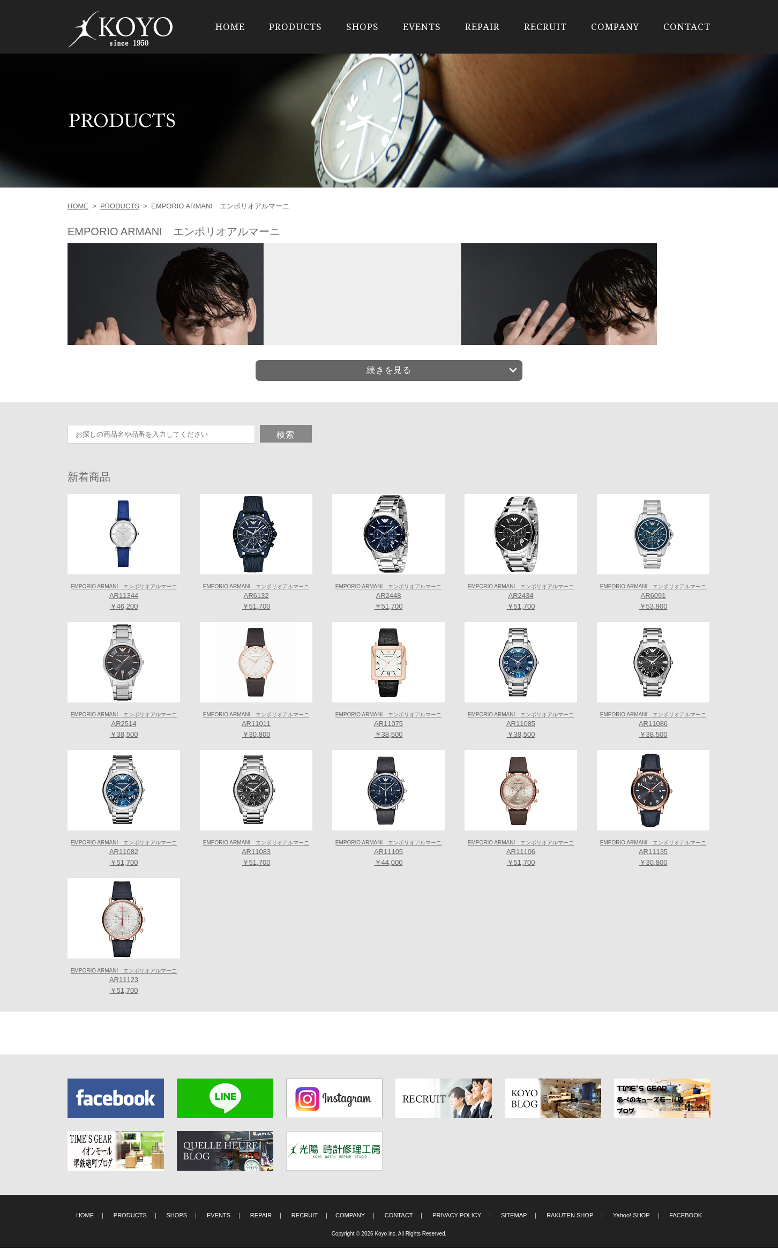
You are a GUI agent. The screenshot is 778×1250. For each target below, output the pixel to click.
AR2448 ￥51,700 (388, 599)
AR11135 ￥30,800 (653, 855)
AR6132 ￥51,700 (256, 599)
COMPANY (615, 26)
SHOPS (362, 26)
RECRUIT (545, 26)
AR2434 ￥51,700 (521, 599)
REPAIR (482, 26)
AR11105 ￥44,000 (388, 855)
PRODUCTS (295, 26)
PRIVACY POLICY (456, 1217)
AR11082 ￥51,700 (124, 855)
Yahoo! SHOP (631, 1217)
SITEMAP (514, 1217)
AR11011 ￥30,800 (256, 727)
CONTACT (686, 26)
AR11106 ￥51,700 (521, 855)
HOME (230, 26)
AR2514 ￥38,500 (124, 727)
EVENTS (422, 26)
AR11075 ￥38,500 (388, 727)
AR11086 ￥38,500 (653, 727)
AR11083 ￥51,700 (256, 855)
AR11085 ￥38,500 (521, 727)
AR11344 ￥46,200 (124, 599)
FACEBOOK (685, 1217)
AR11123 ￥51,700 (124, 983)
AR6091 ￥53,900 (653, 599)
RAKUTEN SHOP (570, 1217)
